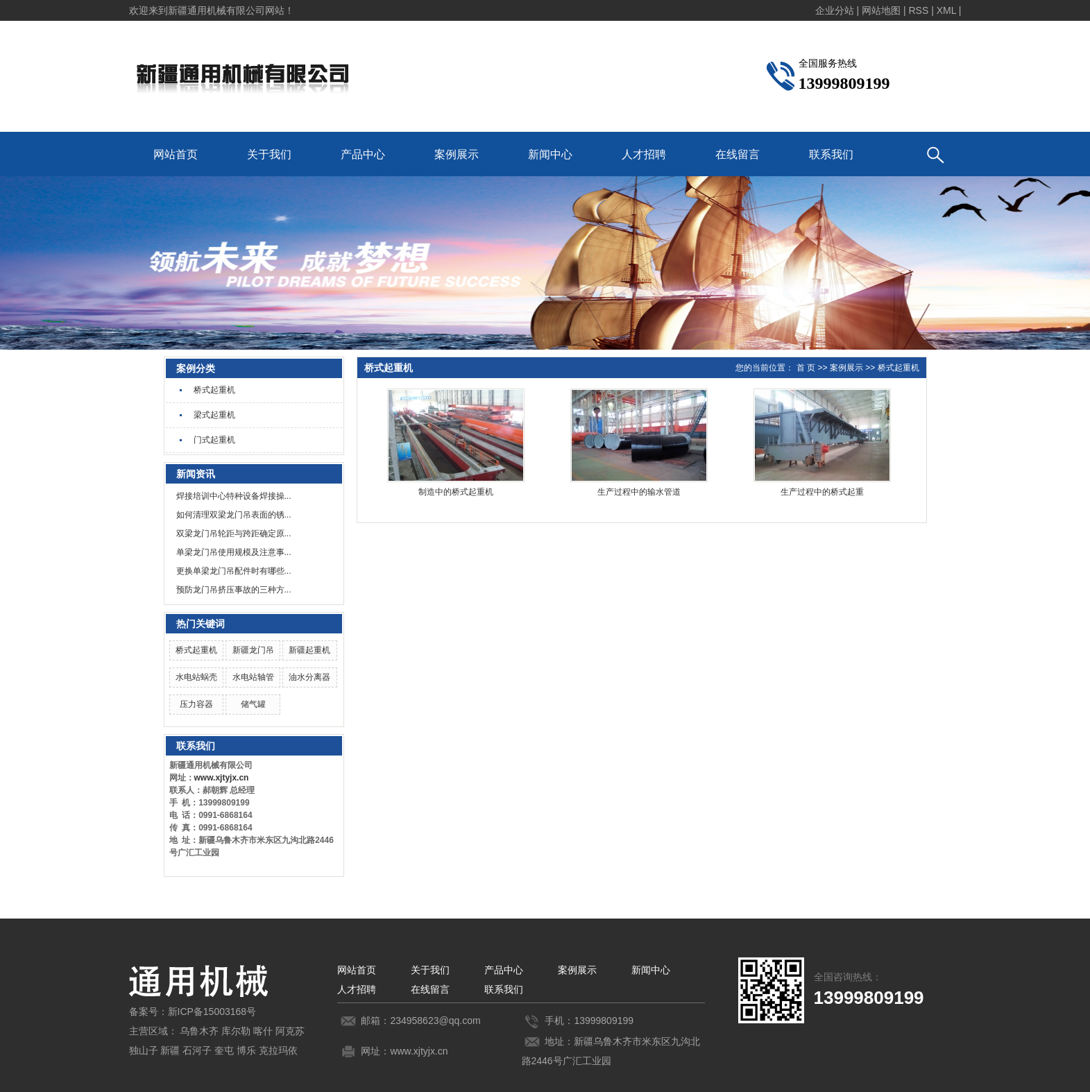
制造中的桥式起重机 (455, 492)
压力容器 (196, 704)
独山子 (143, 1050)
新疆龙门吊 (253, 650)
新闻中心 (550, 154)
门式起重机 (214, 440)
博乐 (246, 1050)
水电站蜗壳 (196, 677)
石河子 (197, 1050)
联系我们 (831, 154)
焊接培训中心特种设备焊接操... (233, 496)
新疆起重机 (309, 650)
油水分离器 (309, 677)
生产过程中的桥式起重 (822, 492)
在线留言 (737, 154)
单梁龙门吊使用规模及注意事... (233, 552)
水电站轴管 (253, 677)
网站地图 (881, 10)
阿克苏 (290, 1030)
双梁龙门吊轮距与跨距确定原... (233, 533)
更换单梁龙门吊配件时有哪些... (233, 571)
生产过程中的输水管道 (639, 492)
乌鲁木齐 (199, 1030)
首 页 (806, 368)
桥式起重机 (214, 390)
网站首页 (175, 154)
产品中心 (363, 154)
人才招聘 (644, 154)
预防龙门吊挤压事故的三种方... (233, 590)
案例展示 (456, 154)
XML (946, 10)
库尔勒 (235, 1030)
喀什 (263, 1030)
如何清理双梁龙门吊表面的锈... (233, 515)
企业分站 (834, 10)
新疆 (170, 1050)
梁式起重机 (214, 415)
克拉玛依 (278, 1050)
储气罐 (253, 704)
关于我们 (269, 154)
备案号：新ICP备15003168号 (193, 1011)
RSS (918, 10)
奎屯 (224, 1050)
